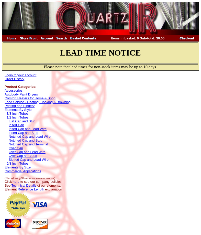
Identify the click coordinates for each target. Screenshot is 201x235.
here (16, 182)
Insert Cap (16, 125)
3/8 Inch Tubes (17, 113)
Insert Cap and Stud (23, 133)
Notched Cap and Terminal (28, 144)
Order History (14, 79)
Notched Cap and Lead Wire (30, 136)
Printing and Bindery (20, 106)
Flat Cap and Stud (22, 121)
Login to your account (20, 75)
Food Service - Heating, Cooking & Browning (38, 102)
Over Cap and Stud (23, 156)
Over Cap (16, 148)
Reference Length (31, 189)
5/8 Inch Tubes (17, 163)
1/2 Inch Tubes (17, 117)
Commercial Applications (23, 171)
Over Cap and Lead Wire (27, 152)
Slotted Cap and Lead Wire (29, 160)
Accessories (14, 90)
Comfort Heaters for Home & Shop (30, 98)
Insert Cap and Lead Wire (28, 129)
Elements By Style (18, 110)
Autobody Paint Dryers (21, 94)
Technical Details (24, 185)
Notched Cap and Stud (25, 140)
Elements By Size (18, 167)
